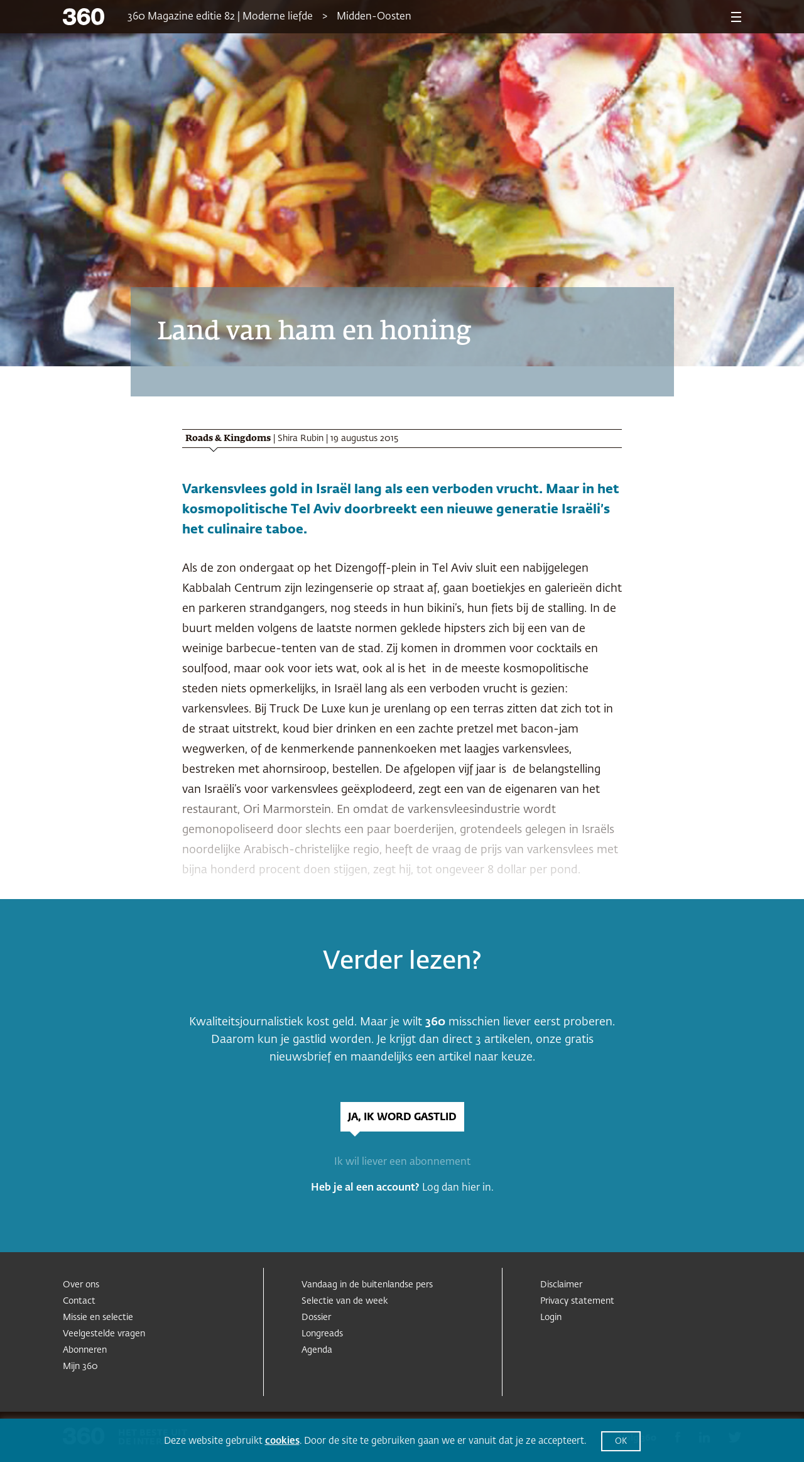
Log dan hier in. (458, 1188)
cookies (282, 1441)
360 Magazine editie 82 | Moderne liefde (220, 17)
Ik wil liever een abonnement (402, 1162)
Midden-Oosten (374, 17)
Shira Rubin (300, 438)
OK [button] (621, 1441)
